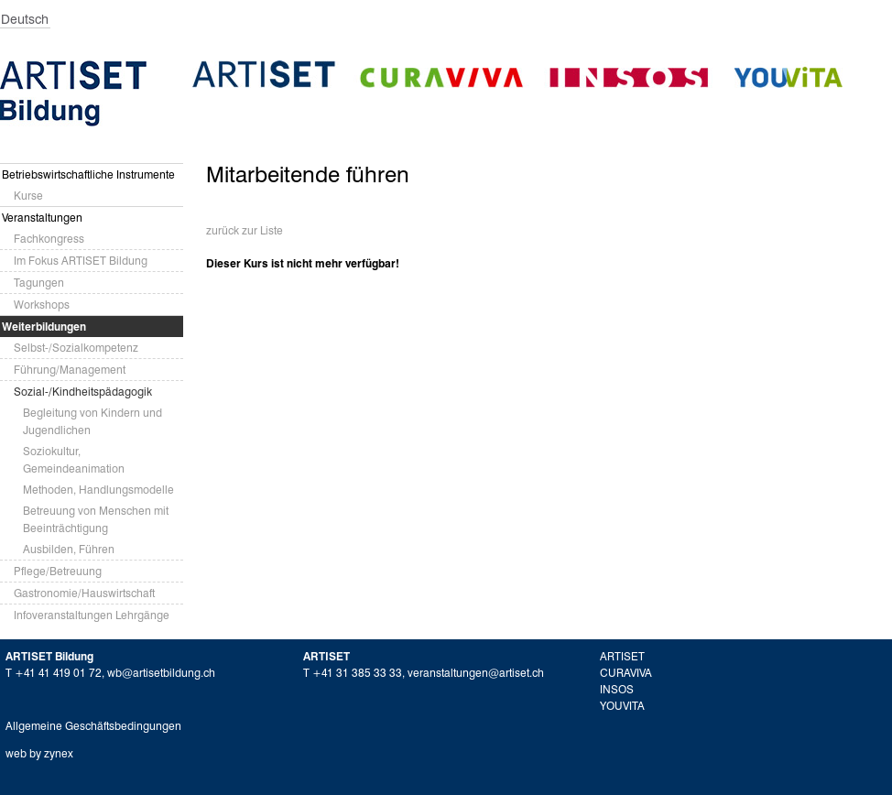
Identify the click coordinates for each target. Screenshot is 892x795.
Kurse (28, 195)
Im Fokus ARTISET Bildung (80, 260)
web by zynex (39, 753)
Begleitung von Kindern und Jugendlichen (92, 421)
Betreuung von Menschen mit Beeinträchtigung (96, 519)
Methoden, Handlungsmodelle (98, 489)
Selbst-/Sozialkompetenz (76, 347)
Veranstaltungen (42, 217)
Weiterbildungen (44, 326)
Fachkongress (49, 238)
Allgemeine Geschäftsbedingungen (93, 726)
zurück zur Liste (244, 230)
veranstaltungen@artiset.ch (476, 673)
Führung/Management (69, 369)
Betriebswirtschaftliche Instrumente (88, 174)
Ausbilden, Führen (68, 549)
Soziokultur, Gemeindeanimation (74, 459)
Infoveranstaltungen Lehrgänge (91, 615)
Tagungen (39, 282)
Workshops (42, 304)
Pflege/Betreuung (58, 571)
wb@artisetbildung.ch (161, 673)
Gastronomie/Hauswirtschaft (84, 593)
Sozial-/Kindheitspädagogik (83, 391)
